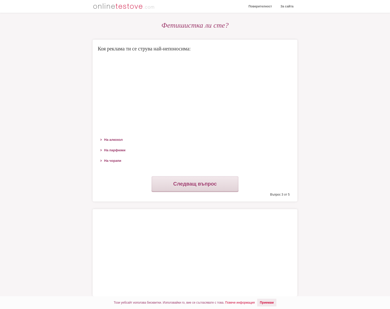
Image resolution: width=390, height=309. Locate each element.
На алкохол (113, 140)
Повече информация (240, 302)
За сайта (287, 6)
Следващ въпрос (195, 184)
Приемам (267, 302)
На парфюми (114, 150)
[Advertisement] (195, 93)
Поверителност (260, 6)
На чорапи (112, 161)
